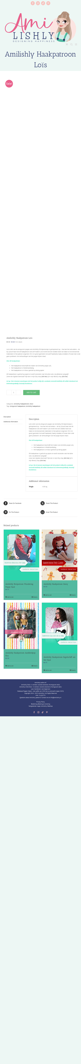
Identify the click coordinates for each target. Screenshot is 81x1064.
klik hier (44, 376)
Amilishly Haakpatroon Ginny (56, 584)
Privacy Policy (40, 702)
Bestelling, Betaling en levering (40, 704)
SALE (31, 404)
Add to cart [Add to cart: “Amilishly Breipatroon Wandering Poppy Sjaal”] (10, 597)
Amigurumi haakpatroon (17, 406)
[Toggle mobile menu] (76, 44)
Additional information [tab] (11, 422)
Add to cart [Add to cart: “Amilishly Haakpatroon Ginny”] (48, 595)
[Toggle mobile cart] (67, 44)
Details (35, 597)
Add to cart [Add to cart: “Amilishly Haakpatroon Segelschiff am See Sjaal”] (48, 670)
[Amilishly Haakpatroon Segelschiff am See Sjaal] (59, 628)
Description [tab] (7, 417)
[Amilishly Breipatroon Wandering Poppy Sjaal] (21, 555)
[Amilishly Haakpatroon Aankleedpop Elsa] (21, 626)
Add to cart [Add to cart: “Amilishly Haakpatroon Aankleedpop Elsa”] (10, 666)
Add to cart (31, 392)
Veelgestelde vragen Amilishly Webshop (41, 706)
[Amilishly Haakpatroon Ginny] (59, 555)
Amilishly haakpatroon (33, 406)
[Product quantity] (13, 392)
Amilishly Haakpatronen (21, 404)
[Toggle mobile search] (71, 44)
